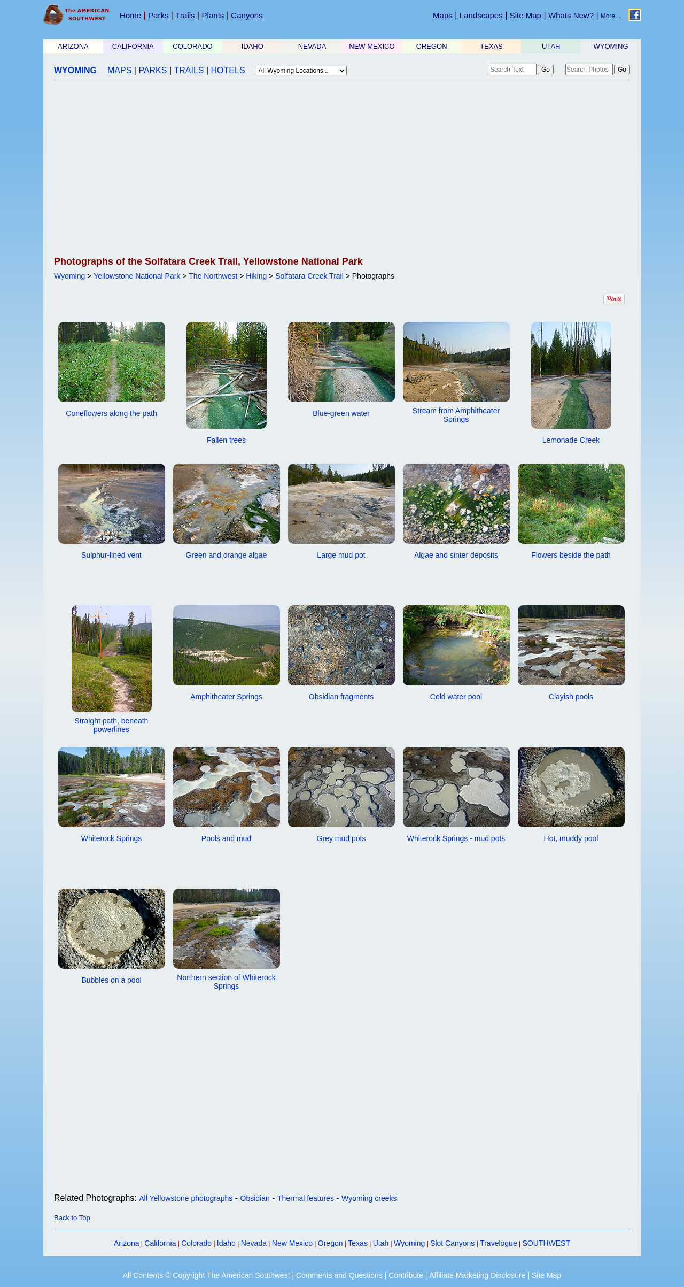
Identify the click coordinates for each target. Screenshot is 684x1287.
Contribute (405, 1275)
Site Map (525, 15)
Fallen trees (226, 440)
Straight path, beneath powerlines (112, 725)
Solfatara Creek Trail (309, 276)
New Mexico (292, 1243)
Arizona (126, 1243)
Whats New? (571, 15)
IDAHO (252, 46)
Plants (213, 15)
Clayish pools (571, 696)
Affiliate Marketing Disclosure (477, 1275)
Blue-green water (341, 413)
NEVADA (312, 46)
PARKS (152, 70)
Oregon (330, 1243)
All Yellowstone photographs (185, 1198)
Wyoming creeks (369, 1198)
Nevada (254, 1243)
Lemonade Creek (571, 440)
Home (130, 15)
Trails (185, 15)
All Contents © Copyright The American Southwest (206, 1275)
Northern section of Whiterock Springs (226, 981)
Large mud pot (341, 555)
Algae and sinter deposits (456, 555)
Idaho (226, 1243)
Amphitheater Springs (226, 696)
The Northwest (213, 276)
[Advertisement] (342, 169)
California (160, 1243)
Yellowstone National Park (137, 276)
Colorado (196, 1243)
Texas (358, 1243)
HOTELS (228, 70)
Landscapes (481, 15)
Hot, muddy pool (571, 838)
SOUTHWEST (546, 1243)
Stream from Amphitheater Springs (456, 414)
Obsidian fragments (341, 696)
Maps (443, 15)
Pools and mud (226, 838)
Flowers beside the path (571, 555)
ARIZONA (73, 46)
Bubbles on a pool (111, 980)
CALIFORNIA (133, 46)
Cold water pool (456, 696)
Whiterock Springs (111, 838)
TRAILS (189, 70)
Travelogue (498, 1243)
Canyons (246, 15)
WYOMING (611, 46)
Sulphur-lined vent (111, 555)
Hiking (256, 276)
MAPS (119, 70)
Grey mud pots (341, 838)
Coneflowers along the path (111, 413)
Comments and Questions (339, 1275)
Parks (158, 15)
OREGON (431, 46)
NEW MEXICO (371, 46)
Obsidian (255, 1198)
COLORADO (192, 46)
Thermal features (305, 1198)
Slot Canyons (452, 1243)
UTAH (551, 46)
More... (610, 16)
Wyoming (69, 276)
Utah (381, 1243)
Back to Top (72, 1218)
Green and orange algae (226, 555)
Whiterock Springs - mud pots (456, 838)
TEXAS (491, 46)
